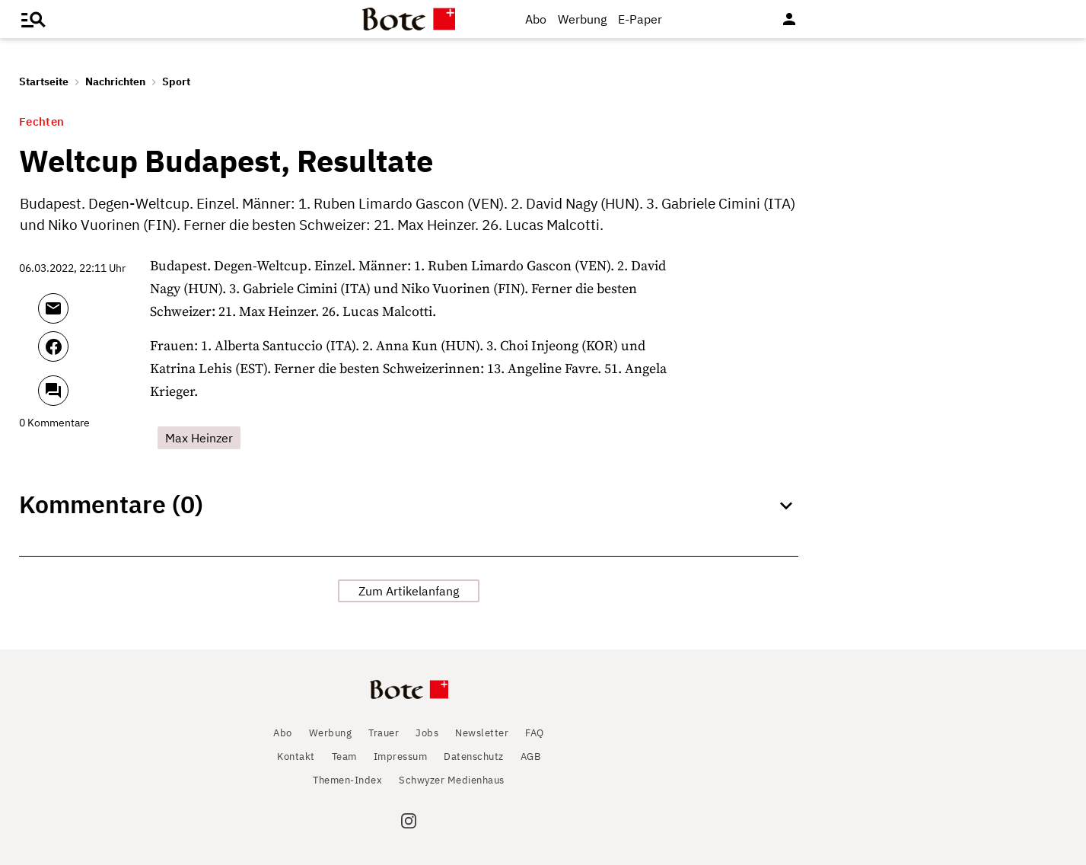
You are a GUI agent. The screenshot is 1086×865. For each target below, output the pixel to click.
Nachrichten (115, 81)
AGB (531, 756)
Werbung (582, 19)
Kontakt (296, 756)
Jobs (427, 732)
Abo (535, 19)
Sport (176, 81)
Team (344, 756)
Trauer (383, 732)
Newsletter (481, 732)
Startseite (43, 81)
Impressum (401, 756)
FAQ (534, 732)
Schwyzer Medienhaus (452, 780)
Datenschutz (474, 756)
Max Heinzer (199, 437)
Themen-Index (347, 780)
